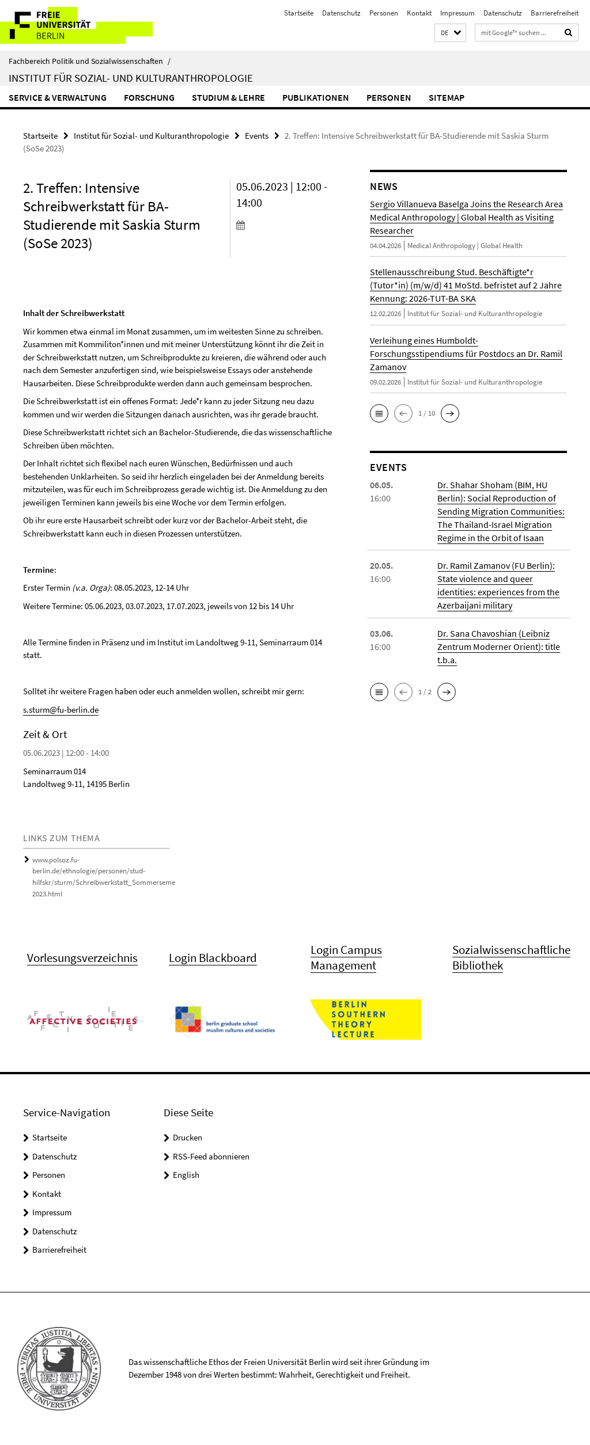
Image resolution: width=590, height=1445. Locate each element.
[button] (450, 33)
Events (256, 135)
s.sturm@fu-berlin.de (61, 709)
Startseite (298, 13)
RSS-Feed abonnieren (211, 1156)
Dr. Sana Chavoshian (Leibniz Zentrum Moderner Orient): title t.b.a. (498, 646)
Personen (383, 13)
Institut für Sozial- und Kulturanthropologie (131, 78)
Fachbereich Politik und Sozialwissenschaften (90, 61)
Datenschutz (341, 13)
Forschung (149, 97)
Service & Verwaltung (58, 97)
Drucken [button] (187, 1137)
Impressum (457, 13)
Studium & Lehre (228, 97)
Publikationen (315, 97)
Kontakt (419, 13)
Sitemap (446, 97)
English (186, 1175)
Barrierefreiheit (554, 13)
